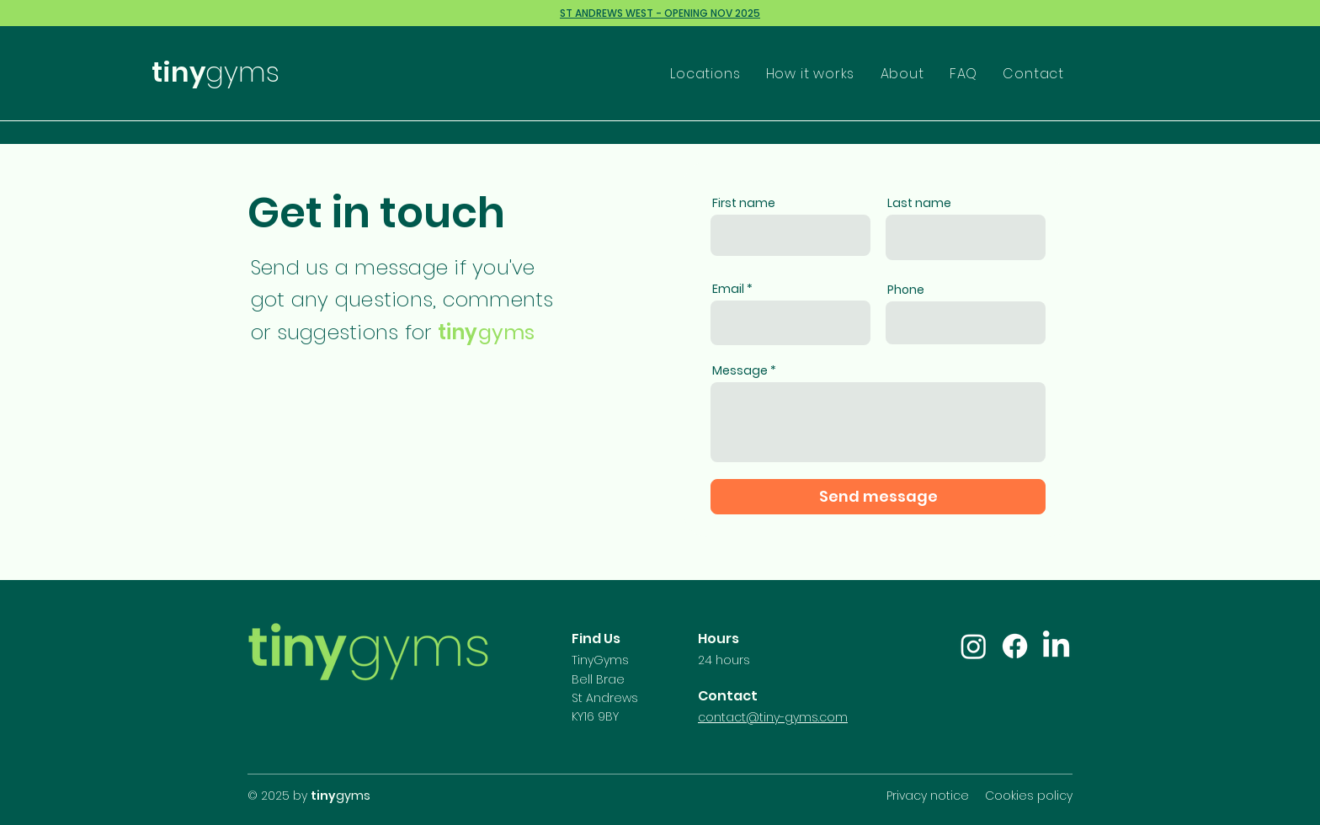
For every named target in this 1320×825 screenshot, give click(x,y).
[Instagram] (973, 646)
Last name (919, 203)
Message (740, 370)
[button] (704, 74)
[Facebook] (1014, 646)
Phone (905, 289)
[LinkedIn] (1056, 646)
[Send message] (878, 496)
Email (728, 289)
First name (743, 203)
